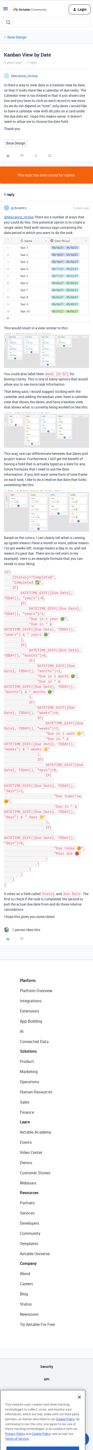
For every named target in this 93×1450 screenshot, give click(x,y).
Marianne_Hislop (24, 75)
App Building (31, 1021)
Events (26, 1142)
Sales (25, 1102)
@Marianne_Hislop (19, 217)
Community (30, 1233)
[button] (5, 10)
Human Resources (36, 1092)
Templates (29, 1243)
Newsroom (29, 1314)
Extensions (29, 1011)
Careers (26, 1283)
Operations (29, 1081)
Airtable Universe (35, 1253)
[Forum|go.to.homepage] (30, 9)
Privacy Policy (15, 1446)
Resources (29, 1192)
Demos (26, 1162)
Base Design (17, 37)
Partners (27, 1203)
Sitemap (46, 1391)
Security (46, 1366)
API (46, 1379)
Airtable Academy (35, 1132)
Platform (28, 980)
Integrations (30, 1001)
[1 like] (22, 929)
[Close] (79, 1410)
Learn (25, 1122)
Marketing (29, 1071)
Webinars (28, 1183)
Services (27, 1213)
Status (26, 1304)
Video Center (31, 1152)
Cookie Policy (65, 1432)
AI (22, 1031)
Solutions (28, 1051)
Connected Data (34, 1041)
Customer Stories (35, 1173)
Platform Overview (36, 990)
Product (27, 1061)
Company (28, 1263)
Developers (29, 1223)
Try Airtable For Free (37, 1324)
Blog (24, 1294)
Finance (27, 1112)
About (25, 1273)
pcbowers (18, 207)
